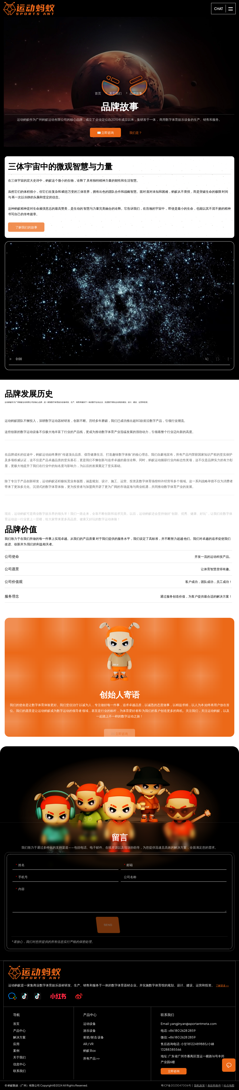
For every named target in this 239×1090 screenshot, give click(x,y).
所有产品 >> (91, 1058)
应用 (16, 1044)
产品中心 (19, 1030)
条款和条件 (214, 1085)
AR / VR (88, 1044)
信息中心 (19, 1064)
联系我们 (19, 1070)
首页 (98, 93)
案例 (16, 1050)
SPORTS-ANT (28, 8)
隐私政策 (199, 1085)
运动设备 (89, 1023)
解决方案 (19, 1037)
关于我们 (115, 93)
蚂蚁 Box (89, 1050)
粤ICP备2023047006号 (176, 1085)
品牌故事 (136, 93)
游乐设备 (89, 1030)
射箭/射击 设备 (93, 1037)
